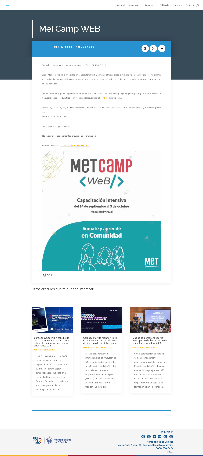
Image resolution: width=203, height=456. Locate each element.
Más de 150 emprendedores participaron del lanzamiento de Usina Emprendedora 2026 (149, 340)
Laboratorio (121, 5)
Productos (149, 5)
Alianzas (179, 5)
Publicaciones (166, 5)
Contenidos (134, 5)
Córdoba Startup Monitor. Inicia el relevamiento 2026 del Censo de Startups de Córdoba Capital (100, 340)
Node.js (105, 98)
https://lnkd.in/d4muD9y (75, 145)
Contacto (190, 5)
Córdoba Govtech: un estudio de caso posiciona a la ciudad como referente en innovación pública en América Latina (51, 341)
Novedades (85, 46)
